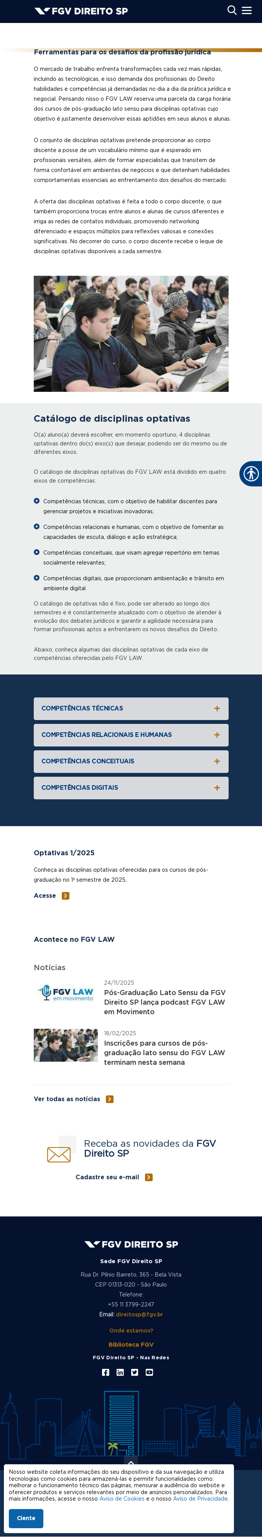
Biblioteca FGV (131, 1345)
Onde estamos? (131, 1331)
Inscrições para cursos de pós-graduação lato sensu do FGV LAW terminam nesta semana (164, 1053)
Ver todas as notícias (67, 1099)
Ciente (26, 1518)
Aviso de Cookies (122, 1499)
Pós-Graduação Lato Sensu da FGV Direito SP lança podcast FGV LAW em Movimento (165, 1003)
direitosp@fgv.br (139, 1315)
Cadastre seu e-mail (107, 1177)
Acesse (45, 896)
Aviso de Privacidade (200, 1499)
